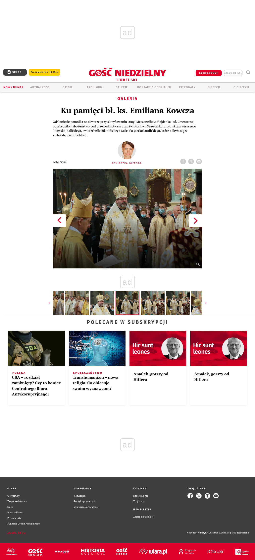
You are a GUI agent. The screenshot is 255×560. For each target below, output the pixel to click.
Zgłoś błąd (16, 532)
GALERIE (122, 87)
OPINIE (68, 87)
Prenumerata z (44, 72)
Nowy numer (13, 87)
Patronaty (187, 87)
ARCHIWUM (95, 87)
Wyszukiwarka (248, 72)
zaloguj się (233, 73)
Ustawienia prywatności (86, 506)
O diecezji (241, 87)
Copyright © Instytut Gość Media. (204, 532)
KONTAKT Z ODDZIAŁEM (154, 87)
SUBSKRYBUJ (208, 73)
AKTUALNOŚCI (40, 87)
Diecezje (214, 87)
